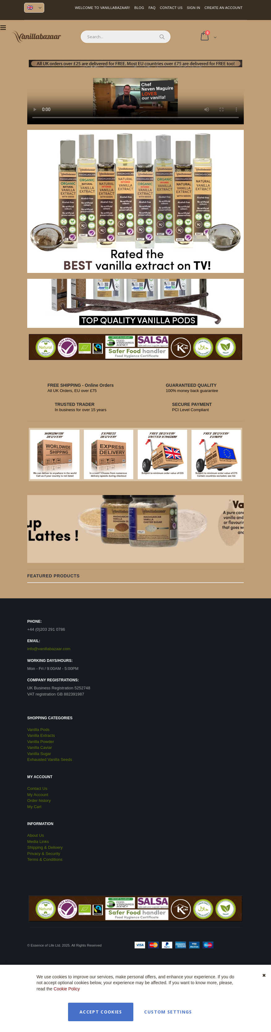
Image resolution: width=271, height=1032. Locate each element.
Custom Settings (168, 1012)
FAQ (152, 8)
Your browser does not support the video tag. (135, 101)
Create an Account (223, 8)
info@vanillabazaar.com (49, 648)
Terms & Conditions (44, 859)
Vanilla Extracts (41, 735)
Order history (39, 800)
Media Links (38, 841)
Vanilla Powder (40, 741)
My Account (37, 794)
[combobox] (125, 37)
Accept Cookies (101, 1012)
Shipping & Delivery (45, 847)
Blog (139, 8)
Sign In (193, 8)
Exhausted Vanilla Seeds (49, 759)
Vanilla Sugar (39, 753)
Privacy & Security (43, 853)
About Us (35, 835)
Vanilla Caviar (39, 747)
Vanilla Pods (38, 729)
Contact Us (171, 8)
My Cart (34, 806)
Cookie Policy (67, 988)
